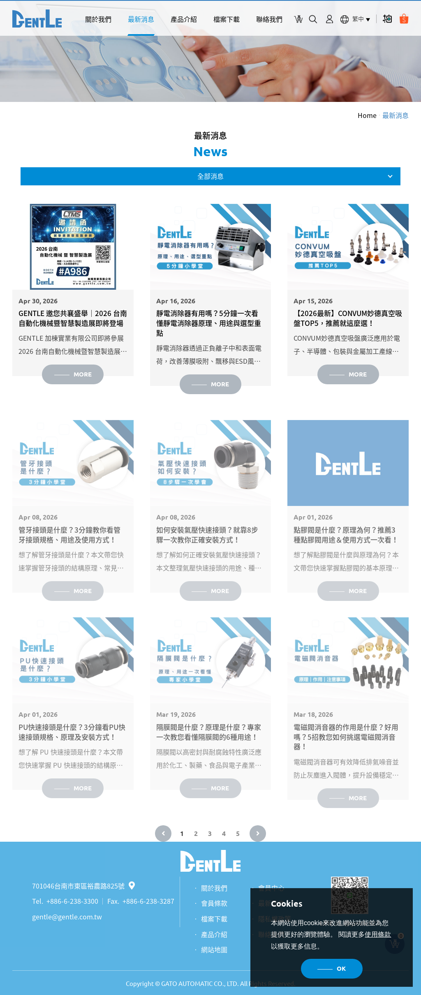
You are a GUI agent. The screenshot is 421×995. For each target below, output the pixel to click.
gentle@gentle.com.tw (67, 916)
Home (367, 115)
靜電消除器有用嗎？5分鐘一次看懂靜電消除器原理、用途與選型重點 (208, 322)
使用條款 (378, 934)
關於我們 (98, 19)
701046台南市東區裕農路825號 (83, 886)
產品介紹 (184, 19)
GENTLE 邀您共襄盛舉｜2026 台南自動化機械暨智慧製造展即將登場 (73, 318)
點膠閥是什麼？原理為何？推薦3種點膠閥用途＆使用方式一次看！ (346, 545)
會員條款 (214, 903)
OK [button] (341, 968)
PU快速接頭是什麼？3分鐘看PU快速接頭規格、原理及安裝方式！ (72, 742)
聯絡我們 (269, 19)
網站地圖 (214, 949)
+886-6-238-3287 (148, 901)
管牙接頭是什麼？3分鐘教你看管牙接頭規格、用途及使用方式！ (69, 545)
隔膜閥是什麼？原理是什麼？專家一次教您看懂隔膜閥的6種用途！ (208, 742)
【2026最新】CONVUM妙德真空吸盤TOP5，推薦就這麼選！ (348, 318)
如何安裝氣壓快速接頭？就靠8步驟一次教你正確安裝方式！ (207, 545)
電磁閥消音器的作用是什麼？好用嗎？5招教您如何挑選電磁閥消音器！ (346, 747)
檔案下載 (226, 19)
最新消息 (141, 19)
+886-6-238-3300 (72, 901)
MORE (83, 374)
